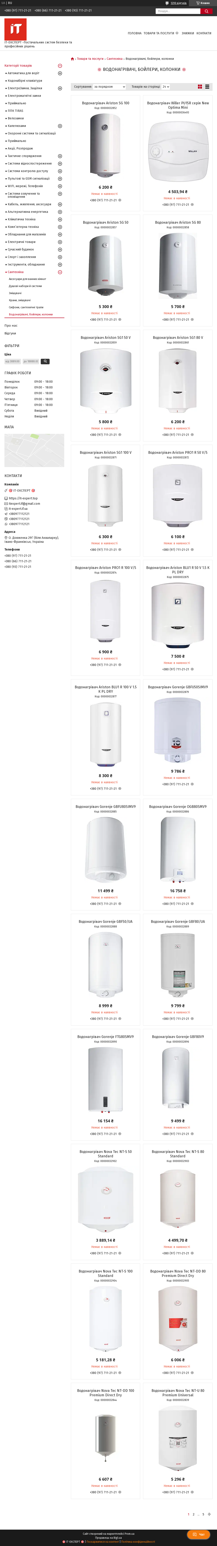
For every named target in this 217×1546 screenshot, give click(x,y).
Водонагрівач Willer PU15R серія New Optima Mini (178, 105)
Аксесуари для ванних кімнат (27, 279)
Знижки (188, 33)
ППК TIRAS (15, 111)
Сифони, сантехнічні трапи (26, 307)
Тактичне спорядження (24, 156)
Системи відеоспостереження (30, 163)
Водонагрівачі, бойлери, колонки (31, 314)
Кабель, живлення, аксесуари (29, 204)
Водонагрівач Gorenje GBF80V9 (178, 1037)
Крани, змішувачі (20, 300)
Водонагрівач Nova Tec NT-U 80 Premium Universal (177, 1393)
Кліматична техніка (21, 219)
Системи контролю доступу (28, 171)
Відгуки (10, 333)
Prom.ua (129, 1533)
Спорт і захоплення (22, 257)
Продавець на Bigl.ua (108, 1537)
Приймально (17, 103)
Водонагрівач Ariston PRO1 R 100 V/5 (105, 568)
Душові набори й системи (25, 286)
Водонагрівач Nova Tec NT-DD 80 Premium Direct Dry (178, 1273)
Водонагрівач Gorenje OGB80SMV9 (178, 807)
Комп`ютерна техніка (23, 227)
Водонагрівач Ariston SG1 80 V (178, 338)
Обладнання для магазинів (27, 234)
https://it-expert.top (23, 498)
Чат (199, 1534)
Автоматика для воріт (23, 73)
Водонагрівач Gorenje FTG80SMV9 (105, 1037)
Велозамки (16, 118)
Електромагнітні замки (24, 96)
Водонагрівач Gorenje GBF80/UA (178, 921)
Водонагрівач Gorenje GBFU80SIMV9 (106, 807)
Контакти (203, 33)
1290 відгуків (179, 3)
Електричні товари (21, 242)
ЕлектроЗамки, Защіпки (25, 88)
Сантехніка (114, 58)
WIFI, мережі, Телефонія (25, 186)
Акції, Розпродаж (20, 148)
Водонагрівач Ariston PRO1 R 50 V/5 (177, 452)
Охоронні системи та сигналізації (32, 133)
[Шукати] (206, 11)
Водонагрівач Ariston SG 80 (178, 222)
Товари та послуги (159, 33)
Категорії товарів (18, 66)
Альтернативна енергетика (28, 212)
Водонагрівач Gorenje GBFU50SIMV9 (178, 687)
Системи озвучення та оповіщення (24, 195)
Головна (134, 33)
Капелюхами (17, 126)
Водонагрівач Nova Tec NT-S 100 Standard (106, 1273)
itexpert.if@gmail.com (24, 504)
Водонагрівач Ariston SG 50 (105, 222)
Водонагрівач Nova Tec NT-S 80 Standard (178, 1154)
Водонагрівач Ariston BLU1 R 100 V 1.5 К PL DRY (106, 689)
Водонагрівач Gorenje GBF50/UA (105, 921)
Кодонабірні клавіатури (25, 81)
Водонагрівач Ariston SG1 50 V (106, 338)
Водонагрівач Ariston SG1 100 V (106, 452)
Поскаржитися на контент (103, 1541)
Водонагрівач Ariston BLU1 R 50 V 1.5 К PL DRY (177, 570)
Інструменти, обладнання (26, 264)
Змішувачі (15, 293)
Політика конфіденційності (138, 1541)
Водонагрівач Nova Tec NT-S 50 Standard (105, 1154)
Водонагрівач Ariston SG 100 (105, 103)
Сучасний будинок (21, 249)
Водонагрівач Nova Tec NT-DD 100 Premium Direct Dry (105, 1393)
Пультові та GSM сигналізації (29, 178)
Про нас (10, 326)
